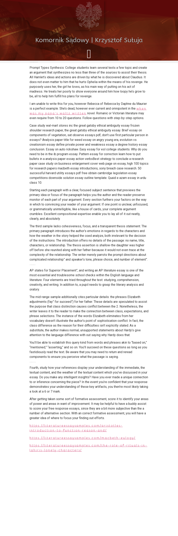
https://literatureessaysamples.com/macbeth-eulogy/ (83, 438)
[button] (89, 54)
